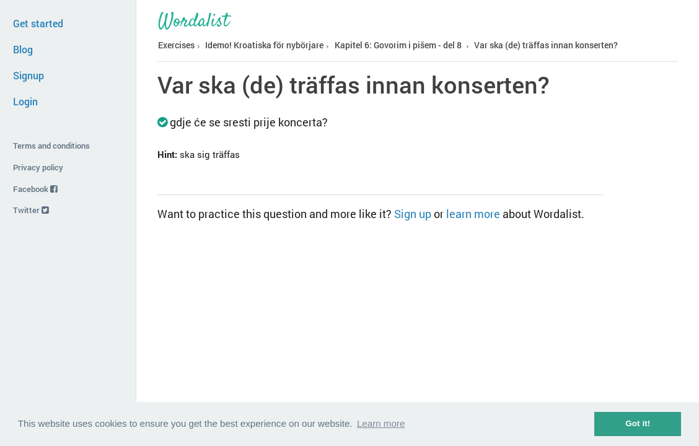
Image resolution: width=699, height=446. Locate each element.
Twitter (31, 210)
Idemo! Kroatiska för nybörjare (264, 45)
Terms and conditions (51, 146)
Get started (38, 23)
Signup (28, 75)
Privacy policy (38, 167)
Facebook (35, 189)
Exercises (176, 45)
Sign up (412, 213)
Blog (23, 49)
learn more (473, 213)
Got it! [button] (637, 423)
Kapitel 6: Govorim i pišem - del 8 (398, 45)
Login (25, 101)
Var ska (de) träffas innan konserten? (546, 45)
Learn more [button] (381, 423)
